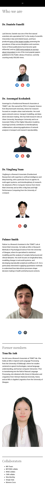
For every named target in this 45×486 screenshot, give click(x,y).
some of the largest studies (19, 42)
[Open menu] (22, 3)
